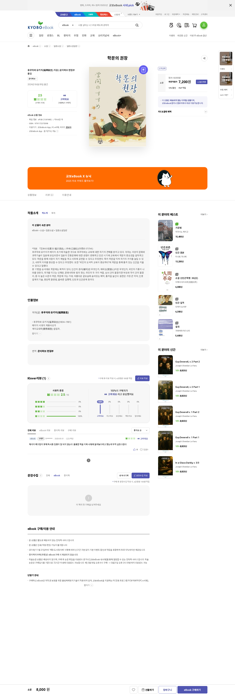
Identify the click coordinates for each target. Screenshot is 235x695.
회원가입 (158, 14)
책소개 (45, 213)
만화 (84, 35)
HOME (29, 46)
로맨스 (50, 35)
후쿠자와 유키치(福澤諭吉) (40, 70)
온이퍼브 (32, 79)
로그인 (166, 14)
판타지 (67, 35)
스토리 (117, 14)
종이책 (67, 475)
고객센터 (204, 14)
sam (90, 14)
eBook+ (117, 35)
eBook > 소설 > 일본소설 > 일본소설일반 (49, 230)
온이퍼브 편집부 (67, 70)
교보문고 (64, 14)
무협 (76, 35)
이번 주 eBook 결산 (198, 35)
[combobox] (67, 25)
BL (58, 35)
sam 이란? (224, 95)
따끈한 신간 (182, 35)
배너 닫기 (230, 5)
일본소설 (57, 46)
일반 (41, 35)
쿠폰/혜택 (223, 90)
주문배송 (186, 14)
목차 (53, 213)
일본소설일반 (72, 46)
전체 (48, 475)
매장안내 (195, 14)
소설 (46, 46)
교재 (92, 35)
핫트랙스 (104, 14)
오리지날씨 (103, 35)
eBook (77, 14)
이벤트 (172, 35)
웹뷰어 (68, 127)
